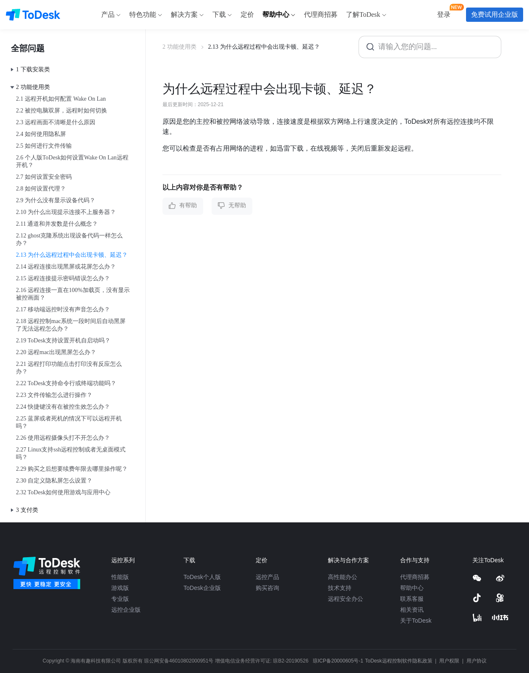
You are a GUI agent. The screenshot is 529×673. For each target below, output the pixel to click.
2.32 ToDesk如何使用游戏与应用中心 (63, 492)
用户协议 (476, 661)
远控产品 (267, 577)
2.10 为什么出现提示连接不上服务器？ (66, 212)
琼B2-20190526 (290, 661)
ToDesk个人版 (202, 577)
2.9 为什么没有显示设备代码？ (55, 200)
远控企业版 (126, 609)
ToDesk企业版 (202, 587)
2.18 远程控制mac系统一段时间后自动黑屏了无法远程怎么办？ (71, 325)
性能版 (120, 577)
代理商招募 (414, 577)
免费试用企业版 (494, 14)
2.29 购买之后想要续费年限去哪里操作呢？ (72, 469)
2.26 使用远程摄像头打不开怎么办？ (63, 438)
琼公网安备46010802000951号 (178, 661)
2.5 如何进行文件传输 (44, 146)
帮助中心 (412, 587)
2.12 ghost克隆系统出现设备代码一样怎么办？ (69, 239)
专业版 (120, 598)
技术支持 (339, 587)
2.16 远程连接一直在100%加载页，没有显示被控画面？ (73, 294)
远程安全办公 (345, 598)
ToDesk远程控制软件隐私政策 (399, 661)
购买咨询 (267, 587)
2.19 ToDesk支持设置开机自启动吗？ (63, 340)
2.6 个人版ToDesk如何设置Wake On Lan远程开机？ (72, 161)
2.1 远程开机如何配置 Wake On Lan (61, 99)
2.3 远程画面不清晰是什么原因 (55, 122)
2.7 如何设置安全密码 (44, 177)
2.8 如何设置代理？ (41, 188)
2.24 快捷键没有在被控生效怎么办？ (63, 407)
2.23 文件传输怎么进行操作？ (54, 395)
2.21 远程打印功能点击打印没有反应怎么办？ (69, 368)
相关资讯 (412, 609)
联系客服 (412, 598)
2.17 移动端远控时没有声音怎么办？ (63, 309)
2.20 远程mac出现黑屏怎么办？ (56, 352)
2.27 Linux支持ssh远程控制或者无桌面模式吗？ (71, 453)
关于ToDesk (416, 620)
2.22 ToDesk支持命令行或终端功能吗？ (66, 383)
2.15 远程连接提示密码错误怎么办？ (63, 278)
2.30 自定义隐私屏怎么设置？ (54, 480)
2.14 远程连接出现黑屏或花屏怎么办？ (66, 266)
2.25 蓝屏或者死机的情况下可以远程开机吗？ (69, 422)
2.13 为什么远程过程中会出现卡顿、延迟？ (72, 255)
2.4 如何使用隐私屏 (41, 134)
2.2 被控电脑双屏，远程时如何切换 (61, 110)
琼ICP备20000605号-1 (338, 661)
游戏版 (120, 587)
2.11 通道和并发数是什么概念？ (57, 224)
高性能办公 (342, 577)
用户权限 (450, 661)
